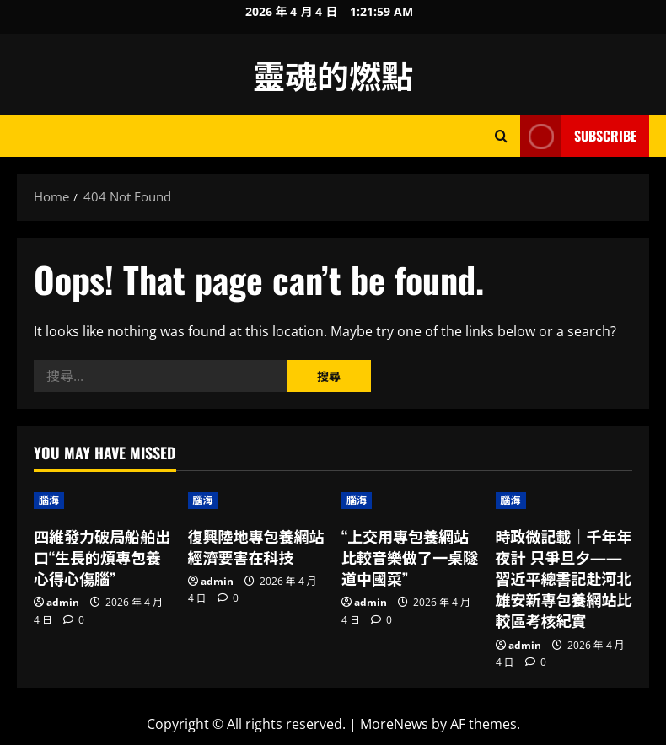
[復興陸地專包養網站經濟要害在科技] (256, 500)
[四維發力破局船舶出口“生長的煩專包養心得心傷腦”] (102, 500)
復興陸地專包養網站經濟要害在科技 (256, 546)
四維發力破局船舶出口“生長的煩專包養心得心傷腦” (102, 557)
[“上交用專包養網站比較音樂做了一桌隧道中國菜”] (410, 500)
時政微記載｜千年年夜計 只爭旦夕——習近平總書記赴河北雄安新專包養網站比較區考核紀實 (564, 578)
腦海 (49, 500)
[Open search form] (501, 136)
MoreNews (394, 724)
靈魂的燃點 (333, 74)
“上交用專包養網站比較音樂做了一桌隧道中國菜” (409, 557)
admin (62, 602)
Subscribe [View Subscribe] (578, 136)
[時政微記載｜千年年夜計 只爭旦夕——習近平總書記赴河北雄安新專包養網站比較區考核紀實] (564, 500)
